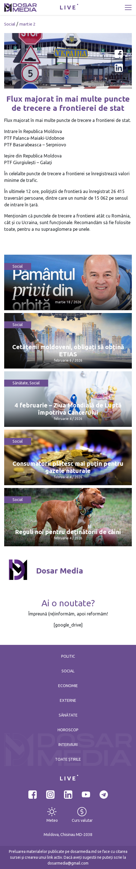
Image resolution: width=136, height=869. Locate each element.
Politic (68, 656)
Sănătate (20, 383)
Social (9, 24)
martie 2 (27, 24)
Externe (68, 700)
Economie (68, 685)
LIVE (68, 7)
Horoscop (68, 730)
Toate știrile (68, 759)
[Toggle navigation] (128, 7)
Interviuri (68, 744)
